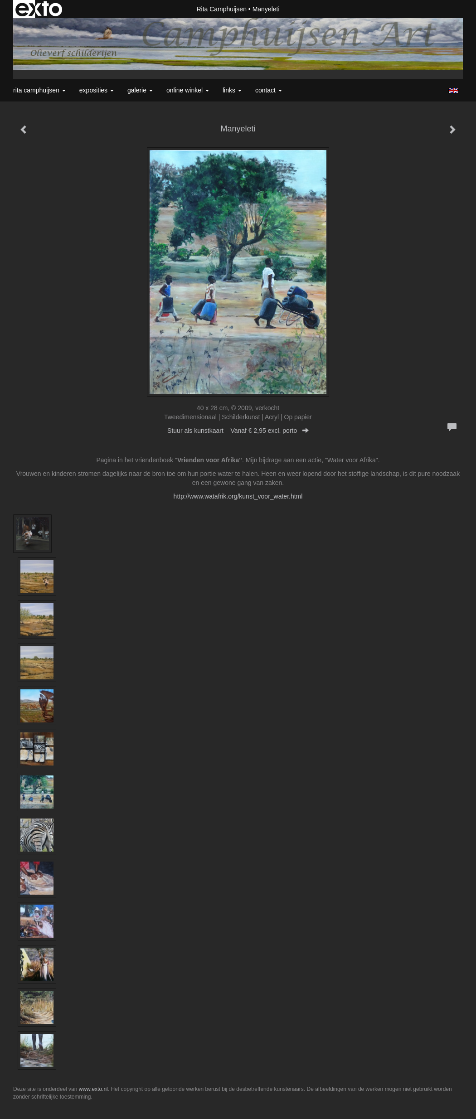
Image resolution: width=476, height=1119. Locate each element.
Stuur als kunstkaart (238, 430)
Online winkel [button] (187, 90)
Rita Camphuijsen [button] (39, 90)
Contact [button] (268, 90)
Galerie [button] (140, 90)
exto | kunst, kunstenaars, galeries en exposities (38, 9)
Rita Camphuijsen (221, 9)
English (453, 90)
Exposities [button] (96, 90)
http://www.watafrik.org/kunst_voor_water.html (238, 496)
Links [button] (232, 90)
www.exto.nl (93, 1089)
